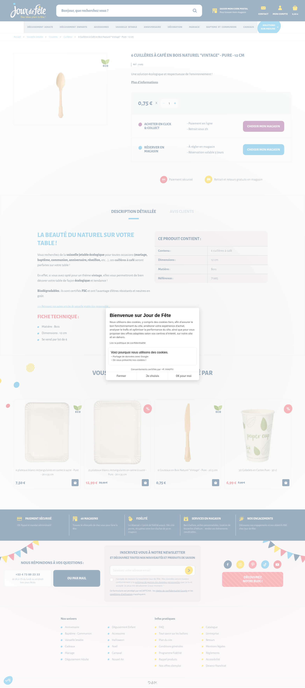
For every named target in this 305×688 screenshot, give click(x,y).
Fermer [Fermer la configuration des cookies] (121, 376)
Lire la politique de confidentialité (127, 343)
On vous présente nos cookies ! (129, 360)
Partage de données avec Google (130, 356)
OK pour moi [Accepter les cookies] (184, 376)
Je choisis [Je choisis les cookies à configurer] (152, 376)
